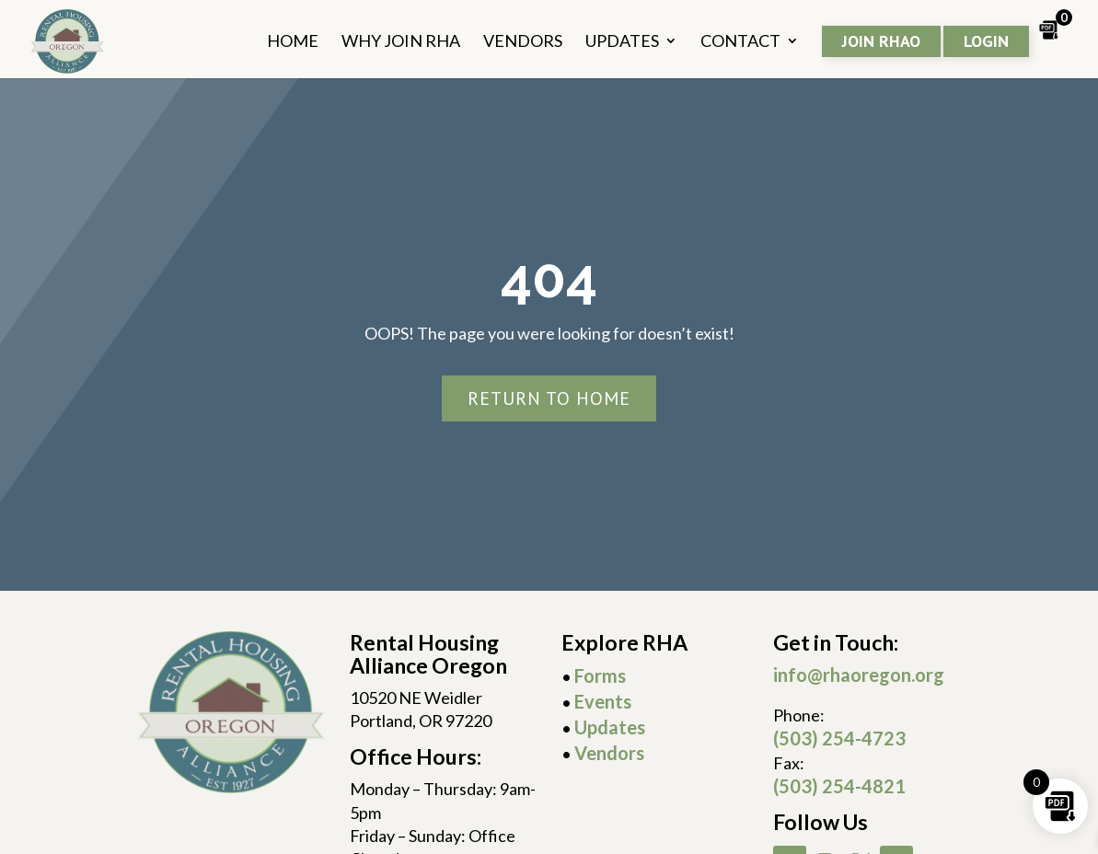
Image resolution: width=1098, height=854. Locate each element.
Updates (609, 727)
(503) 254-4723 (839, 738)
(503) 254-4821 (839, 786)
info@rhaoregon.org (858, 675)
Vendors (609, 753)
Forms (600, 675)
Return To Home (549, 398)
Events (602, 701)
